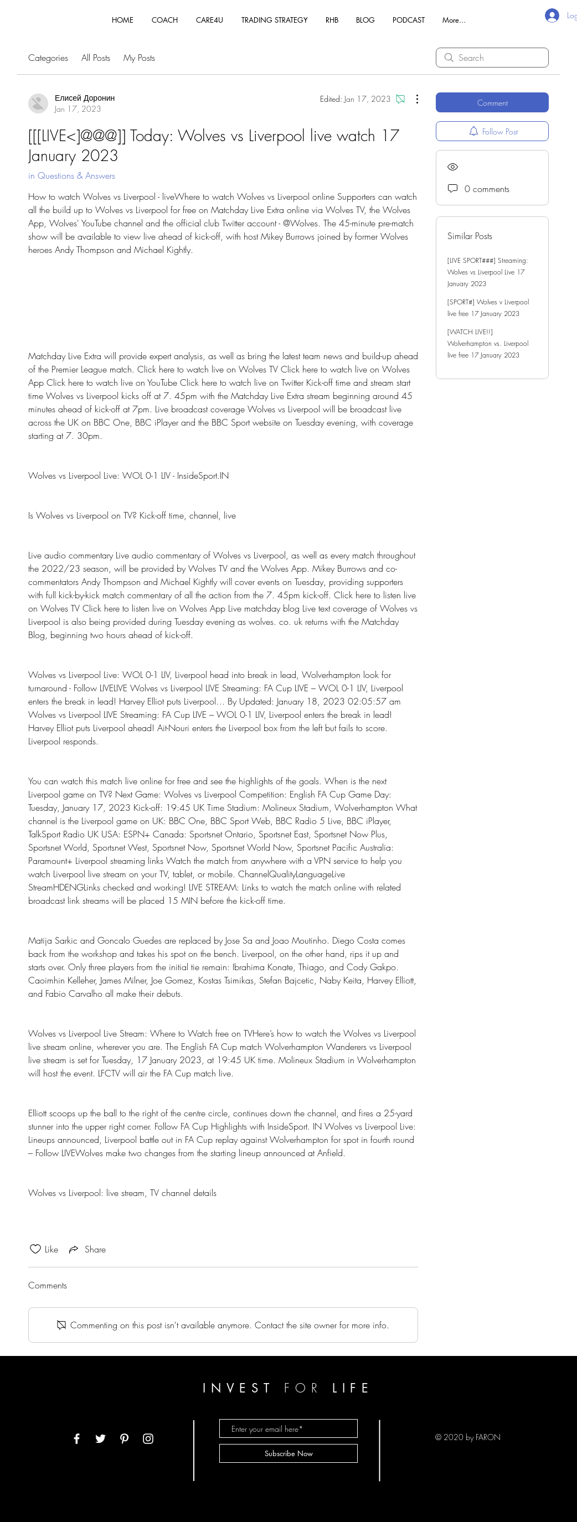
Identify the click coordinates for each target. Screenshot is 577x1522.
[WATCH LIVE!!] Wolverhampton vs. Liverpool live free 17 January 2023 (487, 343)
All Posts (95, 57)
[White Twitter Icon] (100, 1439)
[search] (492, 58)
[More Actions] (411, 99)
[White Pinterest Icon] (124, 1439)
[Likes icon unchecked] (35, 1249)
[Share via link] (86, 1249)
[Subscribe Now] (288, 1453)
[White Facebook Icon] (77, 1439)
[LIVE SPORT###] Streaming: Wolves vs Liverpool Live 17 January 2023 (487, 272)
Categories (48, 57)
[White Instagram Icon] (148, 1439)
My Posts (139, 57)
